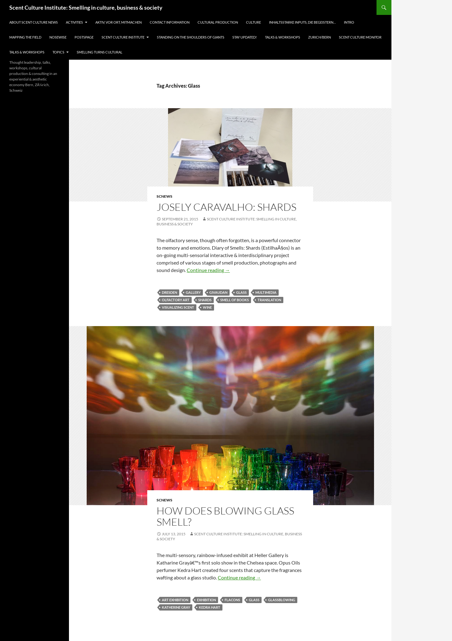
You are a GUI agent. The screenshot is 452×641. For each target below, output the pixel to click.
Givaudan (218, 292)
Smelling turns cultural (99, 52)
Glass (241, 292)
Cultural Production (218, 22)
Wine (207, 307)
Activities (74, 22)
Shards (205, 300)
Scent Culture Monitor (360, 37)
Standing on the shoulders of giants (190, 37)
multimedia (265, 292)
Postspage (84, 37)
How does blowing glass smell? (225, 516)
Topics (58, 52)
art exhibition (175, 600)
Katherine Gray (176, 607)
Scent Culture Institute (123, 37)
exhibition (206, 600)
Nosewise (57, 37)
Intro (349, 22)
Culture (253, 22)
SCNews (164, 196)
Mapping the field (25, 37)
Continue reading (208, 270)
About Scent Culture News (33, 22)
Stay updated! (244, 37)
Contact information (169, 22)
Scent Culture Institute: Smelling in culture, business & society (85, 7)
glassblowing (281, 600)
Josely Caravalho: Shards (226, 207)
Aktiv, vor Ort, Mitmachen (118, 22)
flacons (232, 600)
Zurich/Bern (319, 37)
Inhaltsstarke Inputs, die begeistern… (302, 22)
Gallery (193, 292)
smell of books (234, 300)
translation (269, 300)
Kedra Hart (209, 607)
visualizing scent (178, 307)
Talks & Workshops (282, 37)
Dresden (169, 292)
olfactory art (175, 300)
